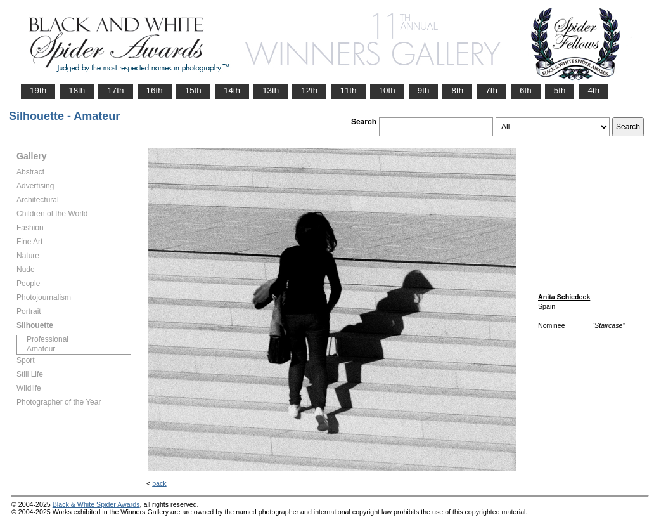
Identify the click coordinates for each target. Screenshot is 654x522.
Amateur (41, 348)
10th (387, 90)
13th (270, 90)
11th (348, 90)
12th (309, 90)
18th (76, 90)
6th (526, 90)
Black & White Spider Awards (96, 504)
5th (560, 90)
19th (38, 90)
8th (457, 90)
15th (193, 90)
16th (154, 90)
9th (424, 90)
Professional (47, 339)
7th (491, 90)
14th (232, 90)
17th (115, 90)
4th (593, 90)
